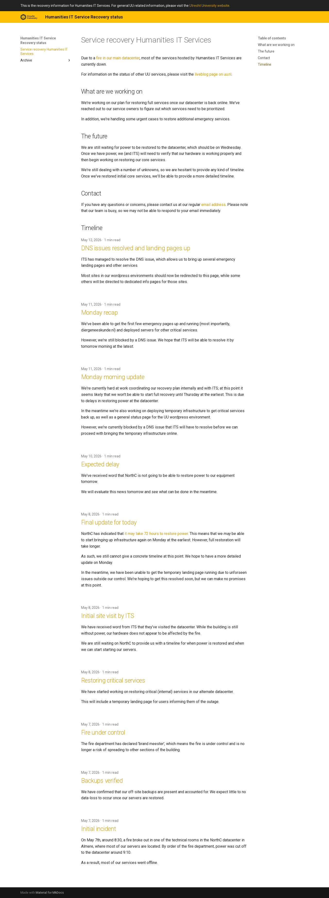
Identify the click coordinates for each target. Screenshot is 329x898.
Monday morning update (112, 377)
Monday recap (99, 312)
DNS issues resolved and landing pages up (135, 248)
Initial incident (98, 828)
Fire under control (103, 732)
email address (213, 204)
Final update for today (109, 522)
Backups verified (102, 780)
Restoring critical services (113, 680)
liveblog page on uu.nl (213, 74)
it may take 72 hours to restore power (156, 533)
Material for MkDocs (50, 892)
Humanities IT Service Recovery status (38, 40)
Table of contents (272, 38)
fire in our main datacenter (118, 58)
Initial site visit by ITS (107, 615)
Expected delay (100, 464)
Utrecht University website (209, 6)
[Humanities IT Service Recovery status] (29, 17)
